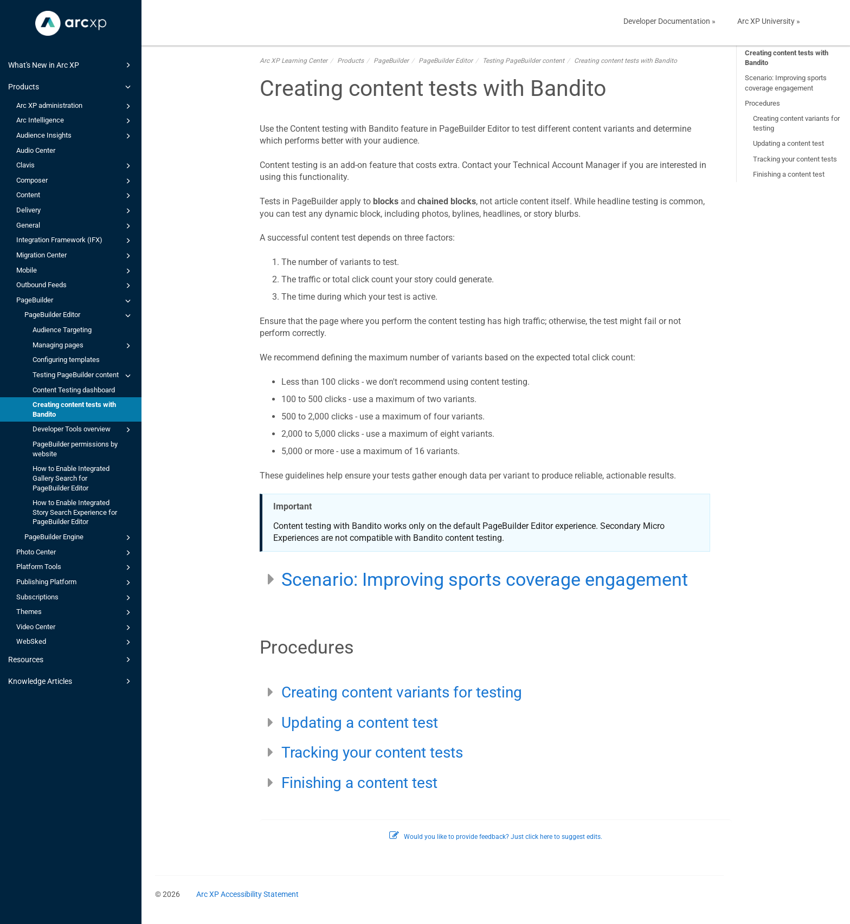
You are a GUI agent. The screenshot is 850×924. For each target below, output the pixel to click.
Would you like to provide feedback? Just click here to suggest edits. (495, 837)
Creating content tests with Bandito (74, 409)
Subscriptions (75, 598)
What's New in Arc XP (71, 65)
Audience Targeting (62, 330)
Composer (75, 181)
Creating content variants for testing (796, 123)
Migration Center (75, 256)
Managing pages (83, 346)
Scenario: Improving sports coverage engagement (786, 83)
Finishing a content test (789, 174)
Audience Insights (75, 136)
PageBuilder (75, 301)
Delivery (75, 211)
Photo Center (75, 553)
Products (71, 87)
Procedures (762, 103)
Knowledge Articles (71, 681)
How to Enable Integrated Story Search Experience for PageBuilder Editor (75, 512)
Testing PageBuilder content (83, 376)
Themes (75, 612)
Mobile (75, 271)
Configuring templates (66, 360)
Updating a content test (788, 143)
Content (75, 196)
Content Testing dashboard (74, 390)
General (75, 226)
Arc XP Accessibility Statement (247, 894)
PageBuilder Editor (79, 315)
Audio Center (35, 150)
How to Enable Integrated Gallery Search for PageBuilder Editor (71, 478)
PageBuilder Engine (79, 538)
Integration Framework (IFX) (75, 241)
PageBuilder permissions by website (75, 449)
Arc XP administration (75, 106)
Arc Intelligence (75, 121)
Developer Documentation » (669, 21)
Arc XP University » (768, 21)
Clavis (75, 166)
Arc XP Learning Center (293, 60)
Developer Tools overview (83, 430)
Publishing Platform (75, 583)
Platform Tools (75, 567)
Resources (71, 659)
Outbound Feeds (75, 286)
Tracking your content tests (795, 159)
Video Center (75, 628)
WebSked (75, 642)
